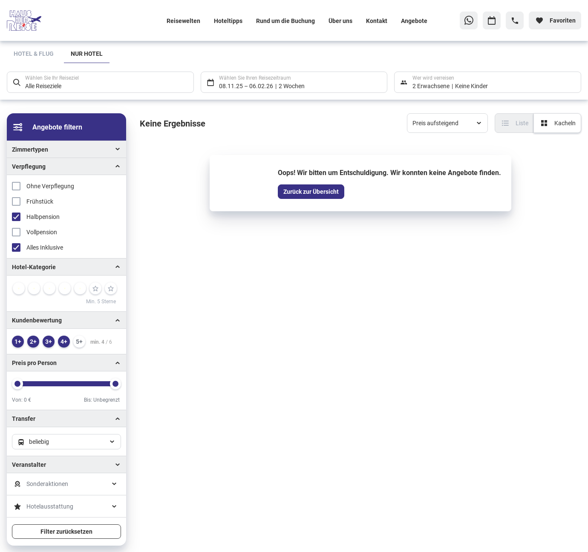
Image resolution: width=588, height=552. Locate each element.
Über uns (340, 21)
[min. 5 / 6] (79, 342)
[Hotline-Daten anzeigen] (515, 20)
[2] (34, 288)
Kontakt (376, 21)
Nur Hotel (87, 53)
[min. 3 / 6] (49, 342)
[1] (19, 288)
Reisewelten (183, 21)
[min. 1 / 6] (18, 342)
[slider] (17, 383)
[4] (65, 288)
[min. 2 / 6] (33, 342)
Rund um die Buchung (285, 21)
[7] (111, 288)
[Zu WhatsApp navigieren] (469, 20)
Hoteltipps (228, 21)
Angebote (414, 21)
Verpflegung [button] (29, 166)
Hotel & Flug (34, 53)
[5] (80, 288)
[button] (66, 267)
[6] (95, 288)
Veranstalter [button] (29, 464)
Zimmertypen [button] (30, 149)
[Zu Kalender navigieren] (492, 20)
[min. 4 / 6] (64, 342)
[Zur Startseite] (62, 20)
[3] (49, 288)
